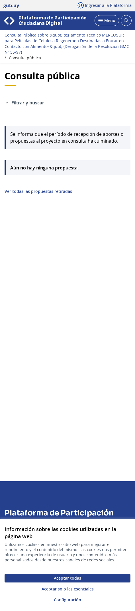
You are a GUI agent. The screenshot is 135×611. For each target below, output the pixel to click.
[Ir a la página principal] (47, 20)
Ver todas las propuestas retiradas (38, 191)
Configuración (67, 599)
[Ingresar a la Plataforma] (104, 5)
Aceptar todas (67, 578)
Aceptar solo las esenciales (68, 589)
